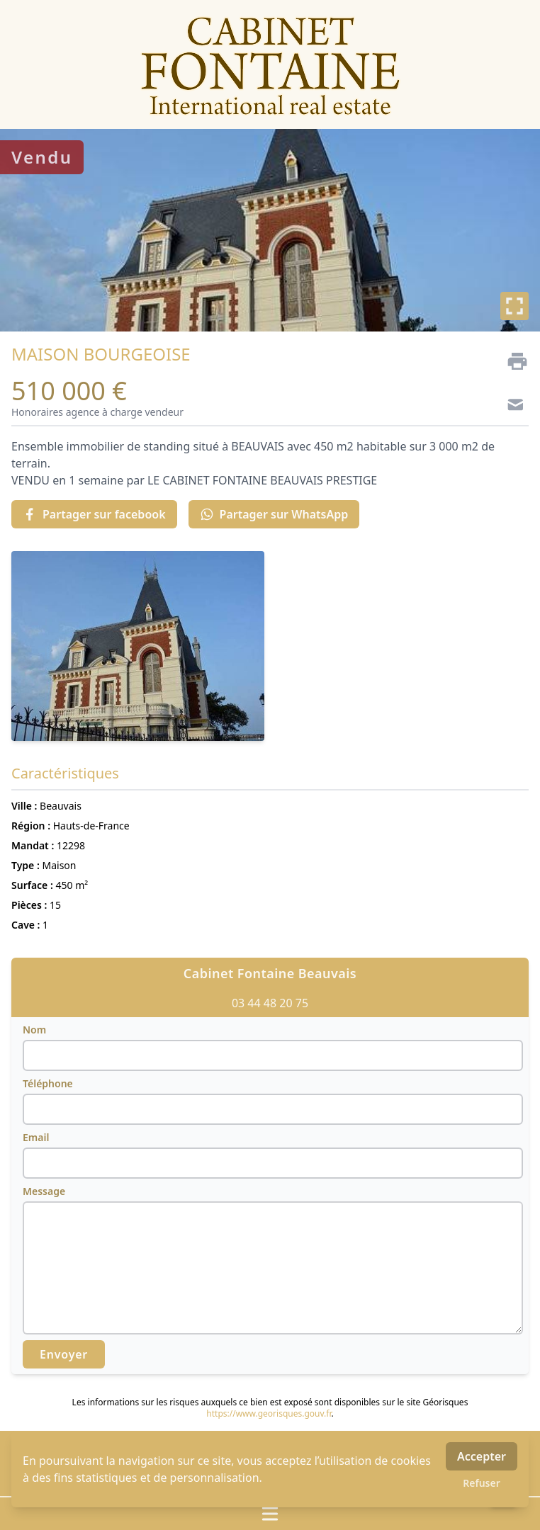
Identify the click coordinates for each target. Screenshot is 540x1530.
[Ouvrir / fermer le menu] (270, 1513)
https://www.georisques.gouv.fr (268, 1413)
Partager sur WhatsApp (274, 514)
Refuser (481, 1483)
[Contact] (512, 406)
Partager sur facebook (94, 514)
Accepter (481, 1456)
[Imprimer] (512, 361)
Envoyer (64, 1354)
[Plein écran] (514, 306)
